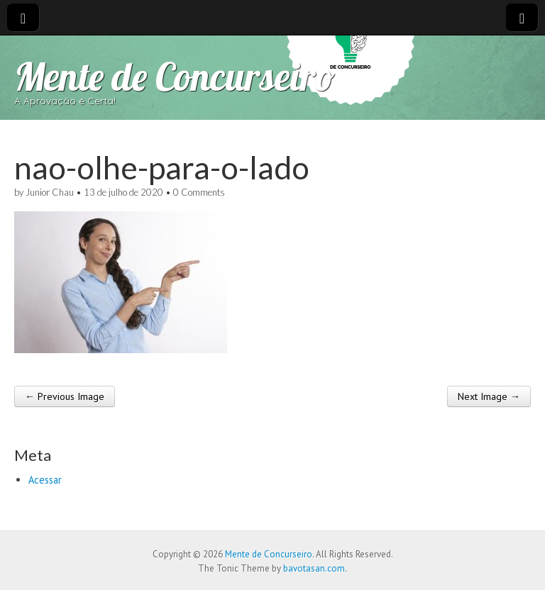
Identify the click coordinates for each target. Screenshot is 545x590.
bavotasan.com (314, 568)
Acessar (45, 479)
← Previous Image (64, 396)
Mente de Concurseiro (174, 76)
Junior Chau (50, 192)
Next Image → (489, 396)
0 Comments (199, 192)
